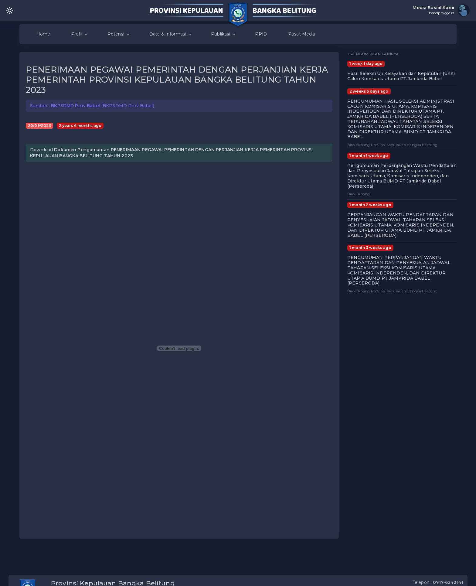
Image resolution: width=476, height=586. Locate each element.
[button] (330, 127)
